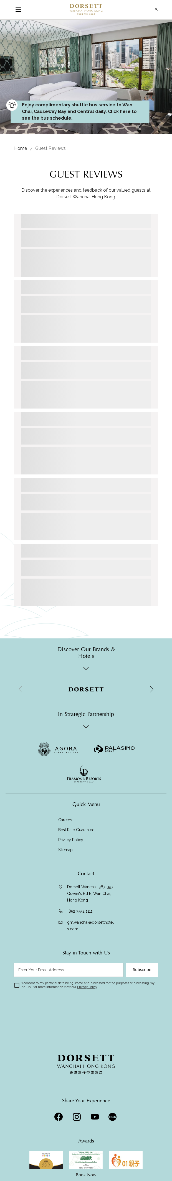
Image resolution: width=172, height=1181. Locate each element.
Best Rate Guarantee (76, 830)
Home (20, 148)
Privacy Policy (70, 840)
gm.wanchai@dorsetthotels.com (90, 925)
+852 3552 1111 (79, 911)
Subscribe (142, 969)
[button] (151, 689)
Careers (65, 820)
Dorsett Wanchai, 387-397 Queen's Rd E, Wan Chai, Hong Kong (90, 893)
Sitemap (65, 850)
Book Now (86, 1175)
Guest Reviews (50, 148)
